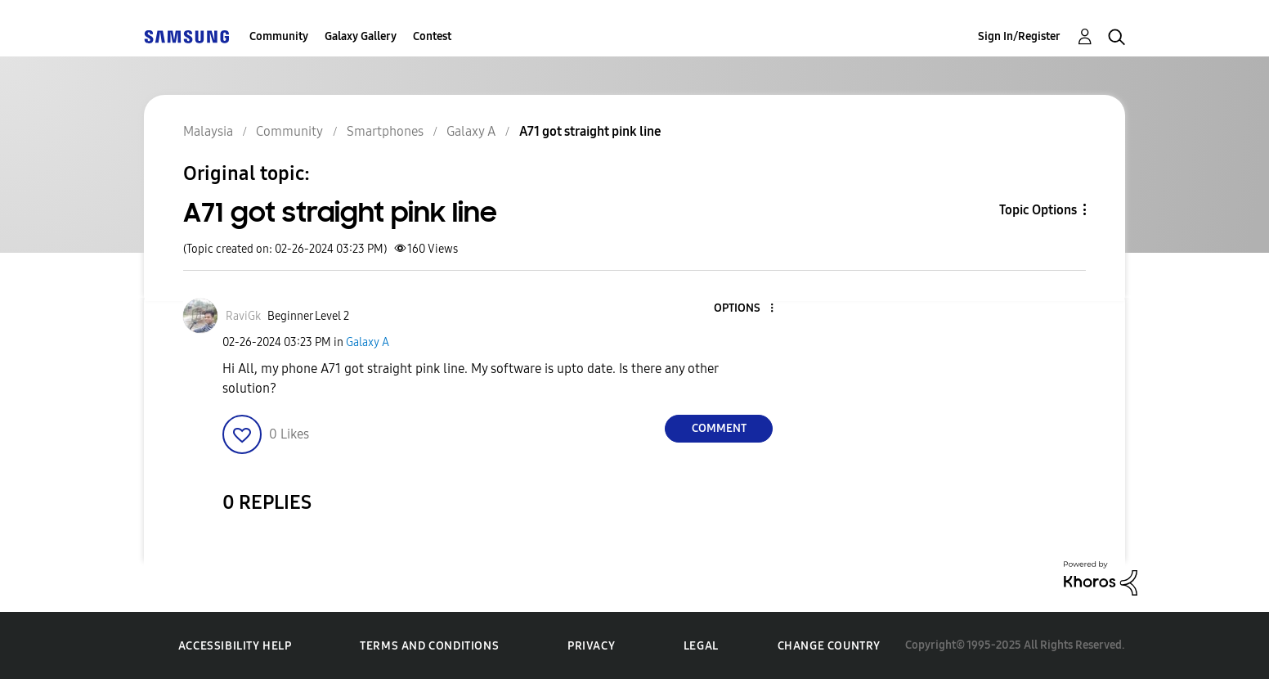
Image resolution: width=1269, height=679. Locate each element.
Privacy (591, 646)
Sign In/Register (1019, 36)
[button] (745, 309)
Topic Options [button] (1038, 210)
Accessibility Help (235, 646)
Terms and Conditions (429, 646)
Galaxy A (367, 342)
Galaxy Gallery (361, 36)
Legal (701, 646)
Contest (432, 36)
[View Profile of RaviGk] (243, 316)
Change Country (829, 646)
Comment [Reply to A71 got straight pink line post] (719, 428)
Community (278, 36)
